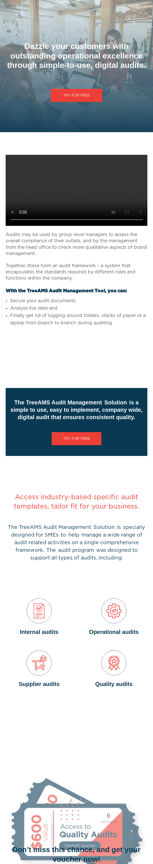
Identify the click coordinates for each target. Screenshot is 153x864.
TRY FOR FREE (76, 95)
